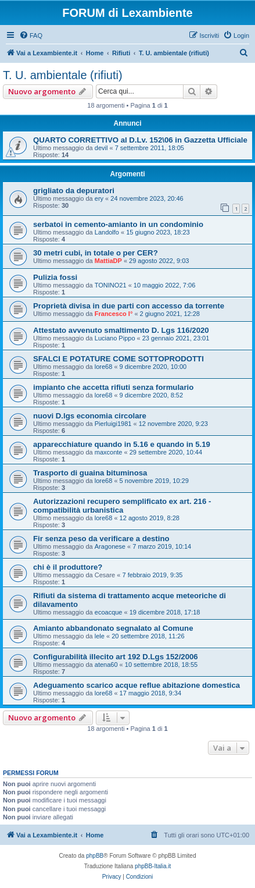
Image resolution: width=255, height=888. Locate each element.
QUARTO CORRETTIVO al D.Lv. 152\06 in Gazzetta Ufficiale (140, 140)
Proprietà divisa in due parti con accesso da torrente (128, 305)
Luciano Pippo (115, 338)
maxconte (109, 452)
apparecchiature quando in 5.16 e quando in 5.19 (121, 444)
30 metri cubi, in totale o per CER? (95, 252)
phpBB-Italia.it (153, 866)
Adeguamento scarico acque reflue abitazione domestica (136, 685)
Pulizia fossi (55, 277)
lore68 (104, 366)
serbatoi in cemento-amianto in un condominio (118, 224)
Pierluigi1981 (113, 423)
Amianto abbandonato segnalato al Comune (113, 628)
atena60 (106, 664)
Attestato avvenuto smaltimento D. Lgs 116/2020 (121, 330)
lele (100, 636)
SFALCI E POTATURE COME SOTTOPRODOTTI (118, 358)
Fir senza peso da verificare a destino (101, 538)
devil (101, 147)
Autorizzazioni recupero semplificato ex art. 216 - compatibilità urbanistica (122, 505)
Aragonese (110, 546)
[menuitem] (30, 35)
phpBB (94, 856)
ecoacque (109, 612)
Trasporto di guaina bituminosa (90, 472)
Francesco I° (114, 313)
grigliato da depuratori (73, 190)
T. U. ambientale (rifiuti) (63, 75)
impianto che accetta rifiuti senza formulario (113, 387)
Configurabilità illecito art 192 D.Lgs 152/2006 (115, 656)
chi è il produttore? (67, 567)
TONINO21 (111, 285)
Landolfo (107, 232)
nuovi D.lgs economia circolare (89, 415)
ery (99, 198)
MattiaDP (108, 260)
